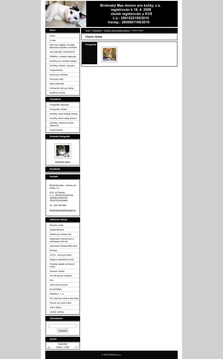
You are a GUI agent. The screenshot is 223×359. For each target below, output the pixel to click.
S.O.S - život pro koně (60, 255)
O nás (53, 40)
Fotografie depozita (59, 104)
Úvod (87, 30)
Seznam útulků (57, 271)
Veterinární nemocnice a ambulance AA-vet (62, 240)
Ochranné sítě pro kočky (62, 88)
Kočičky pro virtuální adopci (63, 61)
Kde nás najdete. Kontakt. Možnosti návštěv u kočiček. (63, 46)
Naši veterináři (57, 83)
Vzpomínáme (56, 70)
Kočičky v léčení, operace (62, 65)
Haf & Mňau (55, 307)
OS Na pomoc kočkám (61, 275)
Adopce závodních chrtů (62, 259)
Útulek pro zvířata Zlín (60, 234)
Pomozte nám (56, 79)
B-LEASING (55, 289)
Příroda (53, 250)
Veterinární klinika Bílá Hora (63, 246)
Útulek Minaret (57, 229)
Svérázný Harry (62, 162)
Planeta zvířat (56, 225)
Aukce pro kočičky (59, 74)
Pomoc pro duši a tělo (60, 303)
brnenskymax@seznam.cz (63, 210)
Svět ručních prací (59, 284)
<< (49, 347)
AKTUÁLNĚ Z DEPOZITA (62, 52)
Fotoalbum (97, 30)
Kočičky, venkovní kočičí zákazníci (62, 124)
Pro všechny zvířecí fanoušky (64, 298)
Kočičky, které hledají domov (116, 30)
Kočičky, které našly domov (63, 118)
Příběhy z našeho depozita (63, 56)
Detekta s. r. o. (57, 293)
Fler (51, 280)
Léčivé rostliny (57, 312)
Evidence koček (57, 92)
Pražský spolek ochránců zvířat (62, 265)
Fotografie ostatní (58, 109)
